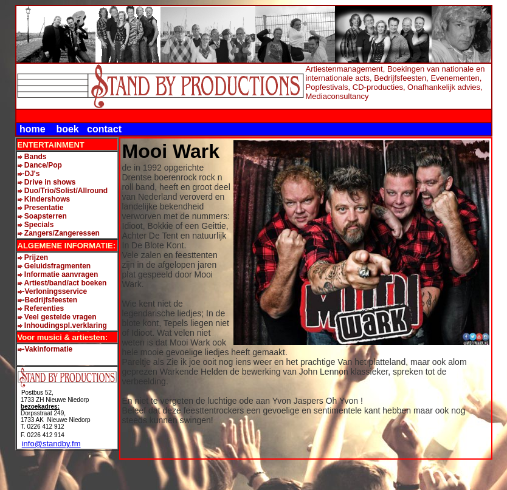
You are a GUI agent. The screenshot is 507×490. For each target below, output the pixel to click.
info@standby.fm (51, 443)
